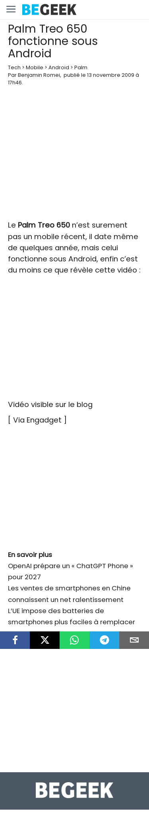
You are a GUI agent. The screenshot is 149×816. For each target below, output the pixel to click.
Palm (80, 67)
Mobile (34, 67)
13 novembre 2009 (110, 75)
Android (58, 67)
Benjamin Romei (39, 75)
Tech (14, 67)
